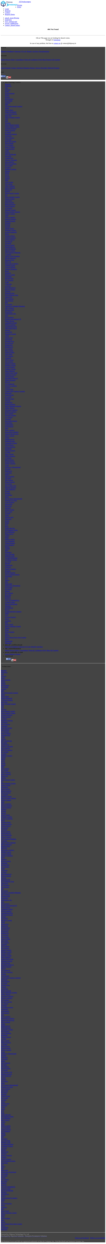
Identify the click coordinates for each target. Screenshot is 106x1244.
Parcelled (8, 156)
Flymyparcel (9, 426)
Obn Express (9, 445)
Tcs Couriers (9, 280)
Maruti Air (8, 190)
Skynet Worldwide (11, 604)
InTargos (8, 567)
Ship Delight (9, 143)
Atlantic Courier (10, 369)
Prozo (7, 630)
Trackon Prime (10, 236)
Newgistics (8, 312)
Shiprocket (8, 584)
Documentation (44, 51)
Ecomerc (8, 167)
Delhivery (8, 86)
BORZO (8, 597)
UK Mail (8, 478)
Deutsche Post (9, 293)
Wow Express (9, 138)
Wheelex (8, 606)
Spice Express (9, 476)
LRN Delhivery (10, 489)
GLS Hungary (9, 545)
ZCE (6, 524)
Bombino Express (11, 134)
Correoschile (9, 389)
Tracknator (8, 495)
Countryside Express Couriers (15, 391)
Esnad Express (10, 462)
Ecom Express (9, 93)
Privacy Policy (10, 60)
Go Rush (8, 132)
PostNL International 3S (13, 319)
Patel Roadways (10, 288)
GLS (6, 315)
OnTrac (7, 152)
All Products (23, 2)
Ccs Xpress (8, 417)
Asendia (7, 513)
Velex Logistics (10, 217)
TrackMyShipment (11, 558)
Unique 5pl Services (11, 434)
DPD (6, 180)
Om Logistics (9, 162)
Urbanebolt (8, 641)
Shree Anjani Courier (12, 193)
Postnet (7, 491)
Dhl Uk (7, 382)
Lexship (7, 452)
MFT (6, 550)
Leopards (8, 358)
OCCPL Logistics (11, 386)
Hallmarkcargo (10, 441)
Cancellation (20, 60)
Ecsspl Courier (10, 367)
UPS (6, 121)
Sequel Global (9, 199)
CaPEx (7, 536)
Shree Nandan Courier (12, 197)
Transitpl (8, 419)
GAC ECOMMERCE (12, 600)
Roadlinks (8, 449)
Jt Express (8, 484)
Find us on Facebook (82, 1238)
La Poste (8, 286)
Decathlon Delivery (11, 378)
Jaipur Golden (9, 352)
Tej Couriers (9, 356)
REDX (7, 547)
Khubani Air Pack (11, 500)
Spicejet (7, 400)
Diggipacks (9, 565)
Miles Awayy (9, 534)
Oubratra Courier (10, 375)
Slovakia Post (9, 341)
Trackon (7, 123)
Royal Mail (8, 165)
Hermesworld (9, 310)
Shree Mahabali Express (13, 406)
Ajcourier (8, 243)
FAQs (19, 7)
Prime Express (10, 482)
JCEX (7, 175)
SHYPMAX (9, 608)
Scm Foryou (9, 343)
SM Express (9, 480)
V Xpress (8, 254)
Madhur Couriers (10, 169)
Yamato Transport (11, 269)
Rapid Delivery (10, 247)
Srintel (7, 437)
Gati (6, 88)
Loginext (8, 621)
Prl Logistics (9, 413)
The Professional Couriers (13, 106)
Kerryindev (9, 587)
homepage (57, 40)
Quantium (8, 140)
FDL (6, 582)
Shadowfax (8, 345)
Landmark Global (11, 323)
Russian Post (9, 278)
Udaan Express (10, 543)
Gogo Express (9, 502)
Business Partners (29, 68)
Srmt (6, 428)
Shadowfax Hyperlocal (12, 586)
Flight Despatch (10, 380)
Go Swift (8, 561)
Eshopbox (8, 552)
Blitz (6, 623)
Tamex (7, 580)
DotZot (7, 97)
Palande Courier (10, 210)
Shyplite (7, 469)
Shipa (7, 497)
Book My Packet (10, 141)
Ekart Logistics (10, 188)
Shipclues (8, 643)
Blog (44, 60)
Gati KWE (8, 332)
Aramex (7, 103)
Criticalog (8, 473)
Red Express (9, 99)
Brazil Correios (10, 289)
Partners (49, 60)
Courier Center (10, 602)
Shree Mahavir (10, 371)
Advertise (20, 68)
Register (7, 11)
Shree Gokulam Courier (13, 626)
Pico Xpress (9, 593)
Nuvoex (7, 227)
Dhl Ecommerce (10, 258)
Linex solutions (10, 447)
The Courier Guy (10, 486)
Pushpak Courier (10, 230)
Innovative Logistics (12, 432)
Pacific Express (10, 573)
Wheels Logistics (10, 412)
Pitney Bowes (9, 321)
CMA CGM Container (12, 256)
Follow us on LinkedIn (97, 1238)
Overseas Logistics (11, 410)
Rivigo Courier (10, 275)
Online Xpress (9, 408)
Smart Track (9, 624)
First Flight (8, 101)
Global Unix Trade (11, 373)
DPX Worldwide (10, 154)
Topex (7, 515)
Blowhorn (8, 506)
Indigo (7, 474)
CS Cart (23, 51)
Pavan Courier (9, 245)
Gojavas (7, 90)
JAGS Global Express (12, 574)
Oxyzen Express (10, 617)
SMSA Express (10, 456)
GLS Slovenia (9, 554)
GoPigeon (8, 136)
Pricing (19, 5)
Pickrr (7, 234)
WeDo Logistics (10, 325)
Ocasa (7, 465)
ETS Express (9, 317)
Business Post (9, 260)
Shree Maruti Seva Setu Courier (15, 637)
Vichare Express (10, 238)
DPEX (7, 173)
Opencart (18, 51)
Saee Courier (9, 454)
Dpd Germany (9, 632)
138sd (7, 336)
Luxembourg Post (11, 326)
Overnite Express (10, 128)
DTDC (7, 95)
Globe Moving (10, 528)
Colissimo (8, 284)
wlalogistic (8, 423)
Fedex (7, 91)
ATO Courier (9, 360)
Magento (4, 51)
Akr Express (9, 362)
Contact (7, 12)
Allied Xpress (9, 376)
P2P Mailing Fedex (11, 530)
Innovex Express (10, 219)
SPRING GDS (10, 556)
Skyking (7, 223)
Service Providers (41, 68)
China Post (8, 297)
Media (3, 60)
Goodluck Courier (11, 560)
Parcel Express (10, 206)
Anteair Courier (10, 363)
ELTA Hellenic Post (11, 295)
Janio (6, 634)
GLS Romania (9, 541)
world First (8, 402)
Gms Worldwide (10, 249)
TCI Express (9, 145)
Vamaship (8, 276)
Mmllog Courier (10, 365)
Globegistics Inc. (10, 313)
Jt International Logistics (13, 611)
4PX (6, 302)
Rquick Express (10, 204)
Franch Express (10, 221)
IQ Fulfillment (10, 532)
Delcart (7, 171)
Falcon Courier (10, 251)
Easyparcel (8, 241)
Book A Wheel (10, 147)
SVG (6, 615)
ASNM (7, 549)
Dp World (8, 589)
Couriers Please (10, 267)
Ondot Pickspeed (10, 112)
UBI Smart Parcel (11, 328)
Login (7, 9)
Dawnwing (8, 504)
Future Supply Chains (12, 127)
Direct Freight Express (12, 212)
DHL (6, 104)
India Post (8, 115)
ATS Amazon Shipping (12, 252)
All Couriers (56, 60)
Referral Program (53, 68)
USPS (7, 151)
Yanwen (7, 291)
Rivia (7, 526)
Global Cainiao (10, 214)
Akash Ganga (9, 228)
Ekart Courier (9, 202)
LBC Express (9, 308)
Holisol (7, 191)
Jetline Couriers (10, 463)
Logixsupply (9, 425)
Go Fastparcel (9, 384)
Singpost (8, 273)
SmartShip (8, 576)
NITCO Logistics (11, 164)
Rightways (8, 471)
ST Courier (8, 184)
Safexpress (8, 201)
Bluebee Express (10, 487)
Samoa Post (9, 338)
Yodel (7, 282)
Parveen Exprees (10, 415)
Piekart (7, 591)
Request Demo (10, 14)
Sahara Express (10, 450)
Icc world (8, 397)
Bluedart (8, 84)
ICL (6, 195)
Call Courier (9, 182)
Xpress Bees (9, 110)
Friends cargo (9, 399)
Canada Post (9, 158)
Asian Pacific (9, 395)
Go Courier (8, 349)
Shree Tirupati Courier (12, 117)
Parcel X (8, 598)
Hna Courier (9, 351)
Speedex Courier (10, 334)
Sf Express (8, 304)
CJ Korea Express (11, 114)
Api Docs (35, 51)
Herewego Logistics (11, 264)
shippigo (8, 508)
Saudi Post (8, 339)
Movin (7, 635)
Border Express (10, 404)
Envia (7, 619)
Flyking (7, 225)
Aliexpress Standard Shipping (15, 306)
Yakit (6, 215)
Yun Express (9, 301)
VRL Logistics (10, 186)
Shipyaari (8, 519)
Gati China (8, 354)
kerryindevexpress (11, 421)
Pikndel (7, 563)
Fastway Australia (11, 160)
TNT (6, 119)
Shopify (29, 51)
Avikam (7, 388)
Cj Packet (8, 458)
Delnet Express (10, 130)
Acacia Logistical (11, 232)
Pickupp (7, 571)
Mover (7, 639)
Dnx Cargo (8, 512)
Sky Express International (13, 499)
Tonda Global (9, 510)
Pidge (7, 537)
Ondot (7, 108)
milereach (8, 393)
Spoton (7, 178)
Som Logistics (9, 430)
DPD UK (8, 262)
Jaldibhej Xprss (10, 265)
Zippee (7, 628)
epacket (7, 330)
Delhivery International (12, 467)
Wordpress (10, 51)
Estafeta (7, 493)
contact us (57, 43)
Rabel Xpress (9, 460)
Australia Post (9, 149)
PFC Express (9, 299)
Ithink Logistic (10, 539)
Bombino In (9, 347)
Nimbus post (9, 517)
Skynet (7, 177)
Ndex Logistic (9, 436)
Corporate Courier (11, 443)
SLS (6, 578)
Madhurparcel (9, 439)
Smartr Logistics (10, 569)
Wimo (7, 523)
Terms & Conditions (31, 60)
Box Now (8, 595)
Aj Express (8, 208)
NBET (7, 613)
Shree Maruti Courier (12, 125)
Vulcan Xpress (10, 239)
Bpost (7, 271)
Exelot (7, 521)
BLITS (7, 610)
